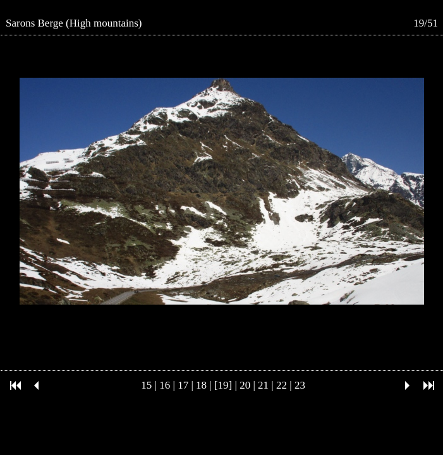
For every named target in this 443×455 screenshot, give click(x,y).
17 (183, 385)
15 (146, 385)
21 (263, 385)
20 (245, 385)
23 (299, 385)
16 (164, 385)
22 (281, 385)
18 (201, 385)
